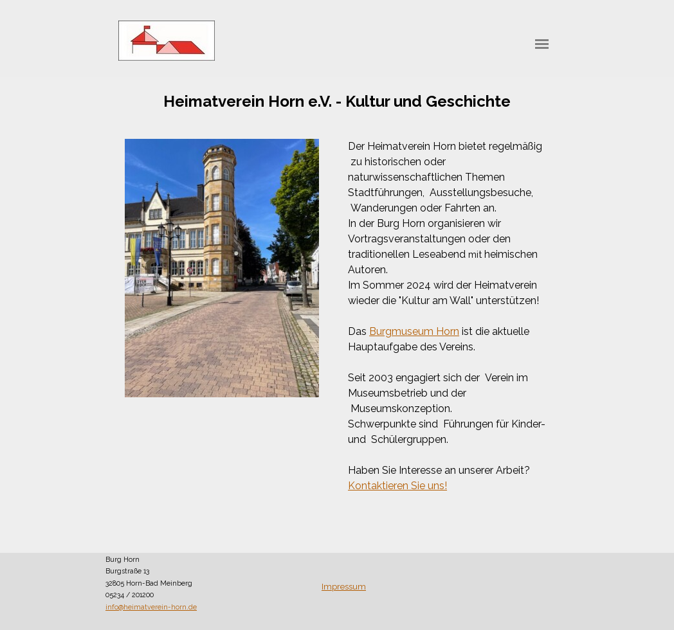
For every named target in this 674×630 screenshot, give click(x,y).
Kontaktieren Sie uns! (397, 486)
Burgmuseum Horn (414, 331)
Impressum (344, 586)
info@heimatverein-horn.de (151, 607)
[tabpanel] (337, 101)
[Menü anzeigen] (542, 44)
